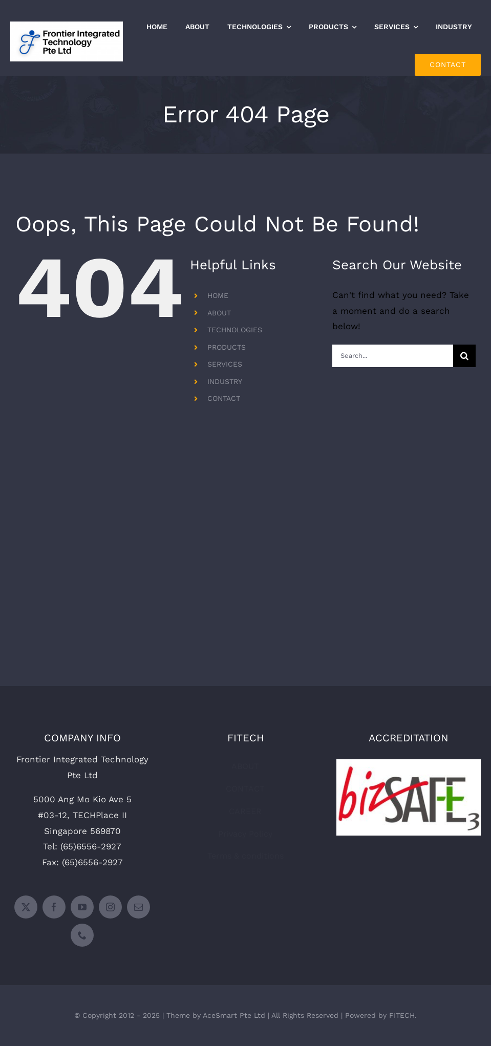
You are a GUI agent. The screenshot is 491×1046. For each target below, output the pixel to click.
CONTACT (223, 398)
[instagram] (110, 907)
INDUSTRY (224, 381)
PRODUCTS (226, 347)
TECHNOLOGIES (234, 330)
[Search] (464, 356)
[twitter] (25, 907)
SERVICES (224, 364)
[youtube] (82, 907)
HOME (217, 295)
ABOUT (219, 313)
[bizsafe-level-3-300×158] (408, 763)
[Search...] (392, 356)
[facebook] (54, 907)
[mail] (138, 907)
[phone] (82, 935)
